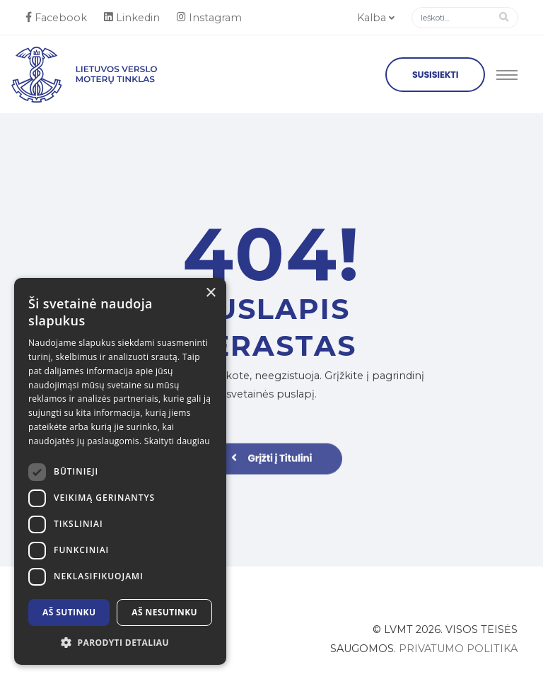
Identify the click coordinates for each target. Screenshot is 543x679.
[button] (120, 643)
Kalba (376, 17)
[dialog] (120, 471)
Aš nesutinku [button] (164, 612)
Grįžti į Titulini (272, 463)
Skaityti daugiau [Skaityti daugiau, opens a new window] (177, 441)
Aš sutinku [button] (68, 612)
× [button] (210, 293)
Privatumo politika (458, 648)
